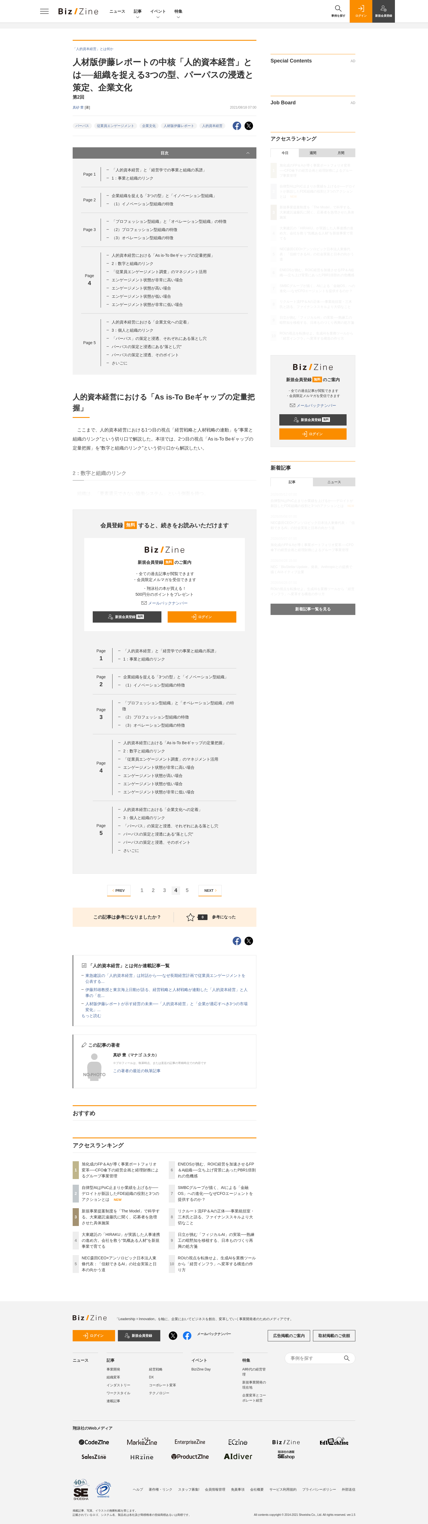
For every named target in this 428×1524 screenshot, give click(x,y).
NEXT (211, 890)
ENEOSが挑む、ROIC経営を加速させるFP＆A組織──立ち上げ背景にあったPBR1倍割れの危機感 (217, 1170)
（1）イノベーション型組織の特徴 (142, 204)
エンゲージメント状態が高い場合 (141, 288)
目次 (206, 153)
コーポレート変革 (162, 1385)
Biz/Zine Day (201, 1369)
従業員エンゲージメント (115, 126)
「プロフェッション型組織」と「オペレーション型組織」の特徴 (169, 221)
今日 (285, 153)
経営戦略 (156, 1369)
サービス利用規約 (283, 1489)
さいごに (119, 363)
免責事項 (238, 1489)
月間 (341, 153)
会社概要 (257, 1489)
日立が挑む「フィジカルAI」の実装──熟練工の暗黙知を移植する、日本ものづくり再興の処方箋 (216, 1240)
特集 (178, 11)
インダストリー (118, 1385)
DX (151, 1377)
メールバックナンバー (164, 603)
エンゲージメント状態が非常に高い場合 (147, 280)
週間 (313, 153)
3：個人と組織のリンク (133, 330)
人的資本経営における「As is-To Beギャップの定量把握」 (163, 255)
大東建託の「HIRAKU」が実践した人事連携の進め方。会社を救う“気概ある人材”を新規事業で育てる (121, 1240)
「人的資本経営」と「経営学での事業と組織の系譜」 (159, 170)
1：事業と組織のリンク (133, 178)
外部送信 (348, 1489)
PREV (118, 890)
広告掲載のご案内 (289, 1335)
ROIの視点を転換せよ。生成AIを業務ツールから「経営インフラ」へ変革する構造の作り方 (217, 1264)
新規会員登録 (126, 617)
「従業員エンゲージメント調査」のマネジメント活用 (159, 271)
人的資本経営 (212, 126)
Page (89, 174)
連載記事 (113, 1401)
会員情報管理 (215, 1489)
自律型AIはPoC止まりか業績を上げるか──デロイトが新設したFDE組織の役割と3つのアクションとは (120, 1193)
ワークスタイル (118, 1393)
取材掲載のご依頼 (334, 1335)
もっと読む (91, 1015)
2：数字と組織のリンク (133, 263)
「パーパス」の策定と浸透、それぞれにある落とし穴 (159, 338)
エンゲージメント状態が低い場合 (141, 296)
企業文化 (149, 126)
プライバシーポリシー (319, 1489)
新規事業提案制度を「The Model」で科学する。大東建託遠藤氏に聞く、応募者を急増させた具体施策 (121, 1217)
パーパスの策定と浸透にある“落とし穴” (146, 346)
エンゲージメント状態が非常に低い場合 (147, 304)
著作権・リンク (160, 1489)
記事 (138, 11)
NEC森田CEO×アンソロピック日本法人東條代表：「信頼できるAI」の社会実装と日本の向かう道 (119, 1264)
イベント (158, 11)
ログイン (201, 617)
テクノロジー (159, 1393)
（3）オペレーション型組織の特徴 (142, 238)
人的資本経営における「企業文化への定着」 (151, 322)
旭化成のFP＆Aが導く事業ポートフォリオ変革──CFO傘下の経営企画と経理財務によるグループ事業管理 (120, 1170)
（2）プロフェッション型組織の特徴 (144, 229)
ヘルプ (138, 1489)
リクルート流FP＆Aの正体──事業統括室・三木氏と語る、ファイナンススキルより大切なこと (216, 1217)
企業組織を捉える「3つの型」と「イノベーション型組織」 (164, 195)
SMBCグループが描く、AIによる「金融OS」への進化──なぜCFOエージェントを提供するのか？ (215, 1193)
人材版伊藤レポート (179, 126)
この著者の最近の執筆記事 (137, 1070)
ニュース (117, 11)
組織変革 (113, 1377)
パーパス (82, 126)
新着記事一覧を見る (313, 609)
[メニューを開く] (44, 11)
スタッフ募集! (188, 1489)
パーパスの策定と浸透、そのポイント (145, 355)
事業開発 (113, 1369)
